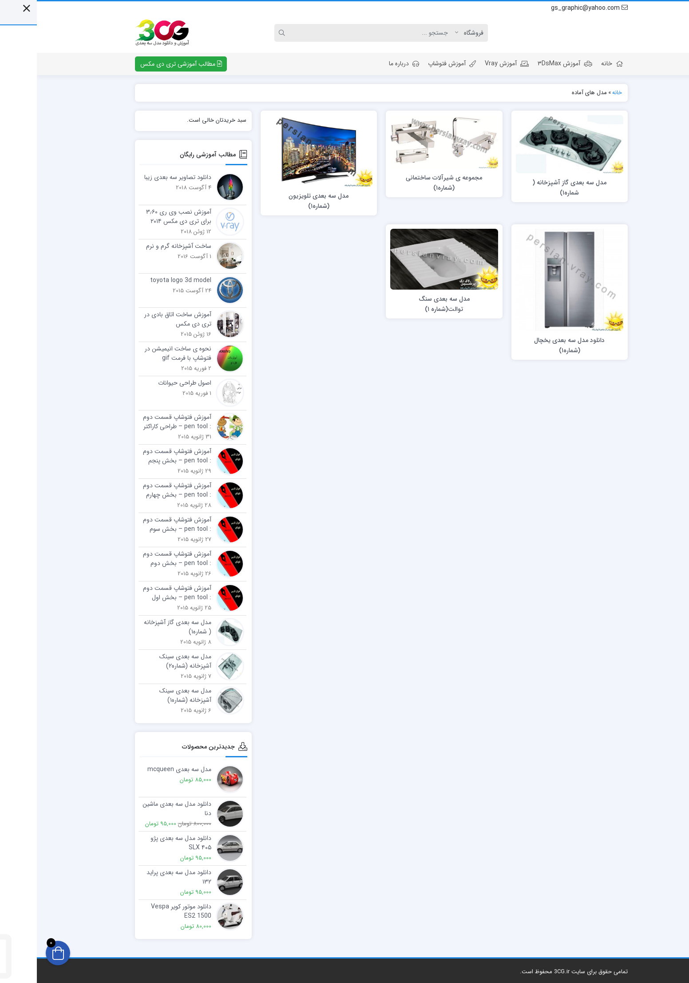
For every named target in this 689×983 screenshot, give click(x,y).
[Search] (336, 33)
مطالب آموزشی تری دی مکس (144, 64)
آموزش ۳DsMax (528, 63)
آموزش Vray (470, 63)
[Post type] (434, 33)
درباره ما (367, 63)
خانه (575, 63)
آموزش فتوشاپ (415, 63)
